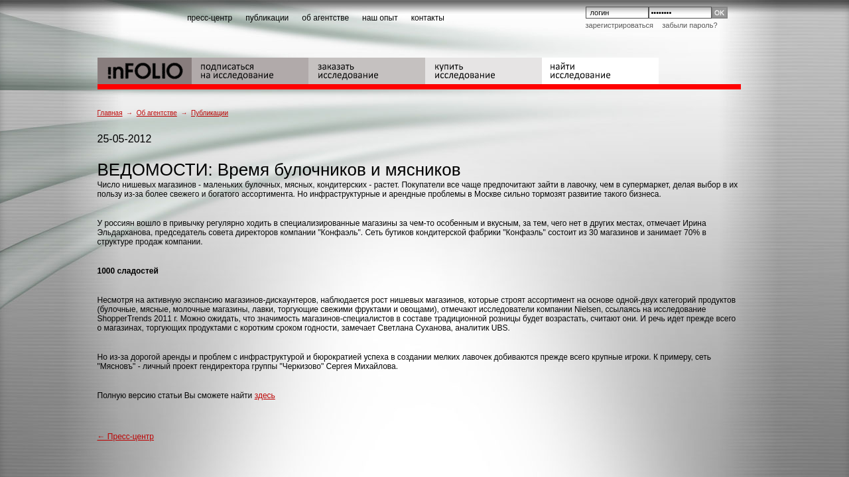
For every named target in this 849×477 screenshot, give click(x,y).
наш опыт (380, 18)
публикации (267, 18)
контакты (427, 18)
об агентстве (325, 18)
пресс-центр (209, 18)
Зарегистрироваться (619, 25)
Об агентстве (157, 113)
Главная (110, 113)
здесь (265, 395)
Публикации (209, 113)
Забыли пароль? (689, 25)
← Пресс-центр (126, 436)
